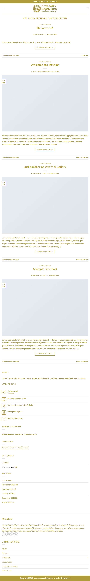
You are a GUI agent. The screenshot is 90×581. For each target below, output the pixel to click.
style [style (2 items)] (19, 448)
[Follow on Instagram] (8, 534)
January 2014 (7, 493)
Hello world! (45, 28)
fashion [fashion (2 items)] (13, 448)
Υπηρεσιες (6, 557)
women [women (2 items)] (25, 448)
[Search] (87, 8)
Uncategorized (45, 24)
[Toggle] (87, 557)
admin (54, 34)
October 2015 (7, 489)
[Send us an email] (12, 534)
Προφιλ (4, 553)
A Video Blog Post (15, 418)
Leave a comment (82, 157)
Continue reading (45, 47)
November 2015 (8, 485)
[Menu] (3, 8)
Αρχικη (4, 549)
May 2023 (6, 480)
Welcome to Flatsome (45, 64)
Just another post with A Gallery (45, 166)
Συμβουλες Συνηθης (10, 566)
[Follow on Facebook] (4, 534)
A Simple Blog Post (45, 269)
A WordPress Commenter (13, 434)
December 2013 (8, 498)
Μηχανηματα (7, 562)
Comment (84, 55)
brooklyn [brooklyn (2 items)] (5, 448)
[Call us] (16, 534)
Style (4, 463)
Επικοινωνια (7, 571)
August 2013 (7, 502)
